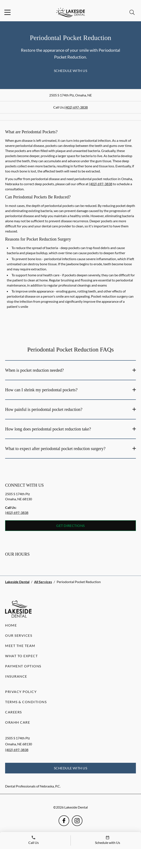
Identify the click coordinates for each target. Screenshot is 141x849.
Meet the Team (20, 646)
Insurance (16, 676)
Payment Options (23, 666)
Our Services (18, 635)
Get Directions (70, 525)
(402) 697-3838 (76, 107)
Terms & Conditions (26, 702)
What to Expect (21, 656)
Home (11, 625)
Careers (13, 712)
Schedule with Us (70, 71)
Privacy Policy (21, 692)
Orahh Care (17, 722)
